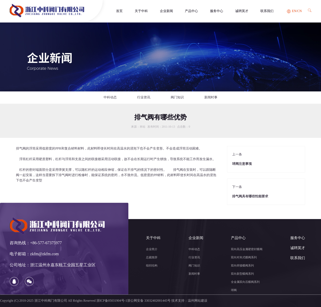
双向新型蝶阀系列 (242, 274)
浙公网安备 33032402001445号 (149, 301)
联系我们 (267, 11)
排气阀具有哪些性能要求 (250, 196)
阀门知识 (177, 97)
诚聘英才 (241, 11)
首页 (119, 11)
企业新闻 (166, 11)
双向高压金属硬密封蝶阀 (246, 249)
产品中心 (191, 11)
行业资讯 (143, 97)
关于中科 (141, 11)
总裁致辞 (151, 257)
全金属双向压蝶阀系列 (245, 282)
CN (299, 11)
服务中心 (216, 11)
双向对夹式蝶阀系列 (244, 257)
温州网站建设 (197, 301)
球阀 (234, 290)
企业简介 (151, 249)
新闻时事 (210, 97)
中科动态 (110, 97)
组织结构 (151, 265)
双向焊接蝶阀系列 (242, 265)
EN (294, 11)
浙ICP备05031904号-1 (111, 301)
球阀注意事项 (242, 164)
